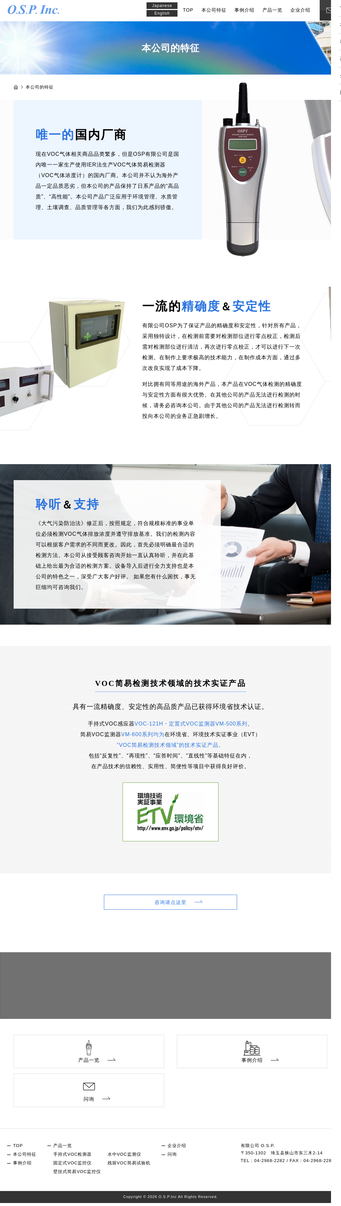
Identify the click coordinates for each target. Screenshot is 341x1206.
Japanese (163, 5)
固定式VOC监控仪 (72, 1165)
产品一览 (273, 10)
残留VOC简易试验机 (129, 1165)
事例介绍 (245, 10)
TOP (189, 10)
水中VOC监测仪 (124, 1157)
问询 (172, 1157)
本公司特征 (214, 10)
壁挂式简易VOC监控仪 (77, 1174)
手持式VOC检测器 (72, 1157)
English (163, 13)
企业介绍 (301, 10)
